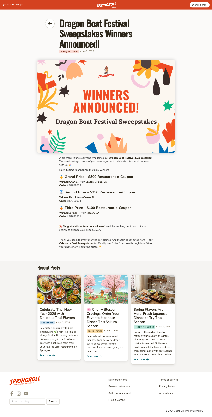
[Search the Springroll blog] (27, 402)
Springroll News (69, 51)
